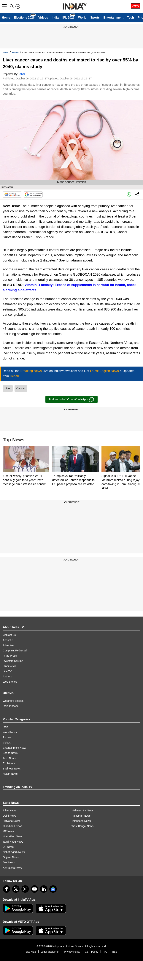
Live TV (7, 671)
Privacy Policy (72, 951)
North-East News (13, 836)
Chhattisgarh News (14, 852)
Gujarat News (11, 857)
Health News (10, 773)
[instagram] (25, 889)
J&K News (9, 862)
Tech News (9, 758)
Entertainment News (14, 747)
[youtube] (34, 889)
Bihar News (9, 810)
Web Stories (10, 681)
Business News (12, 768)
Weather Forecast (13, 700)
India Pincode (11, 706)
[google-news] (53, 889)
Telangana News (81, 820)
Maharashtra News (82, 810)
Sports (95, 17)
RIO (105, 951)
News (5, 52)
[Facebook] (6, 889)
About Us (8, 640)
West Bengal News (82, 826)
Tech (130, 17)
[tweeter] (16, 889)
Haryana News (11, 820)
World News (10, 732)
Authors (7, 676)
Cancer (20, 388)
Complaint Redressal (15, 650)
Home (6, 17)
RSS (114, 951)
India (55, 17)
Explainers (9, 763)
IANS (22, 74)
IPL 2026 (68, 17)
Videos (43, 17)
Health (15, 52)
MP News (8, 831)
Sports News (10, 752)
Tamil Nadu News (13, 841)
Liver (8, 388)
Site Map (31, 951)
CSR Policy (91, 951)
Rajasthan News (81, 815)
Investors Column (13, 660)
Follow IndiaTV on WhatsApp (71, 399)
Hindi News (9, 666)
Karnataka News (12, 867)
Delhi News (9, 815)
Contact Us (9, 634)
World (82, 17)
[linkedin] (43, 889)
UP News (8, 846)
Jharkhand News (12, 826)
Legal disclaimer (50, 951)
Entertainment (113, 17)
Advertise (8, 645)
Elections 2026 (24, 17)
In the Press (10, 655)
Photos (7, 737)
